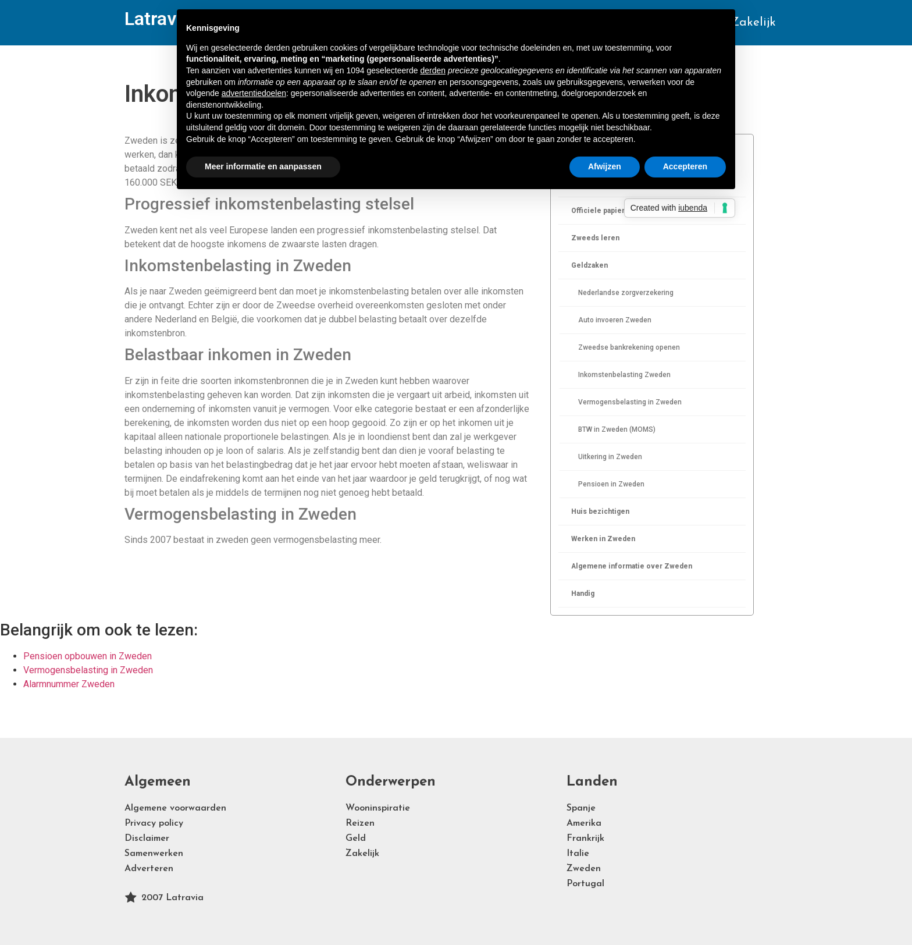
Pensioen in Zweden (611, 484)
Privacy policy (153, 823)
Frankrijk (585, 838)
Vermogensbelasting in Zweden (630, 402)
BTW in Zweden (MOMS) (617, 429)
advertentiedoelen (254, 93)
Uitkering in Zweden (610, 457)
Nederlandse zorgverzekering (626, 293)
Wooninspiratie (377, 808)
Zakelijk (753, 22)
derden (433, 70)
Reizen (360, 823)
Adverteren (148, 868)
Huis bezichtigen (600, 511)
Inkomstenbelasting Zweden (624, 375)
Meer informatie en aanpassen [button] (263, 166)
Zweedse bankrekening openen (629, 347)
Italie (578, 853)
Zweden (584, 868)
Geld (355, 838)
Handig (582, 593)
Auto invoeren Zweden (614, 320)
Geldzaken (589, 265)
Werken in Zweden (603, 539)
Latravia (157, 19)
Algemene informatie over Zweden (631, 566)
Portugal (585, 884)
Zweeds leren (595, 238)
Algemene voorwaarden (175, 808)
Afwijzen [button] (604, 166)
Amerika (584, 823)
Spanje (581, 808)
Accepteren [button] (685, 166)
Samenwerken (153, 853)
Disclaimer (146, 838)
